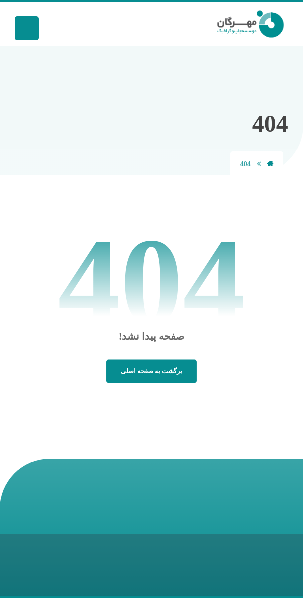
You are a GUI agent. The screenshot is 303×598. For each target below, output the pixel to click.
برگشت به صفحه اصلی (151, 371)
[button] (27, 28)
